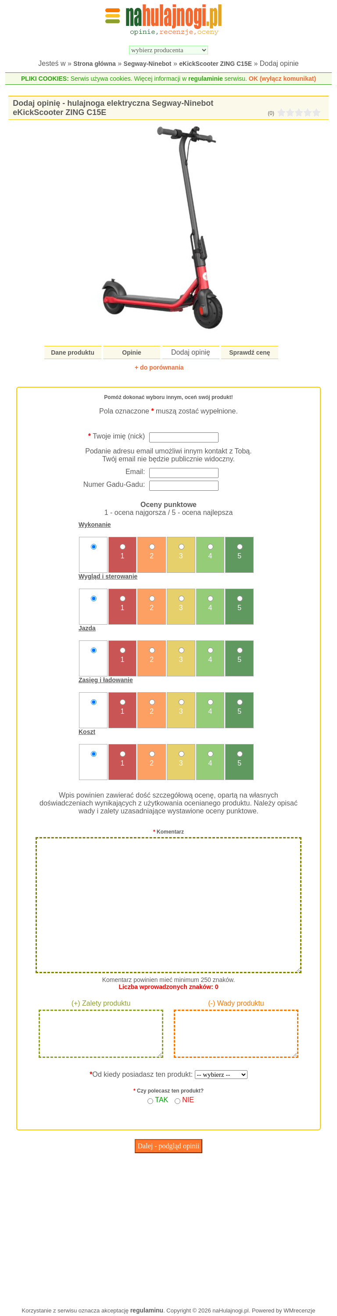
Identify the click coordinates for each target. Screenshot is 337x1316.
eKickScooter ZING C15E (215, 63)
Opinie (131, 352)
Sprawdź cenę (249, 352)
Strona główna (94, 63)
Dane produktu (72, 352)
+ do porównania (159, 367)
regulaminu (146, 1310)
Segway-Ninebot (148, 63)
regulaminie (205, 78)
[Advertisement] (168, 1227)
